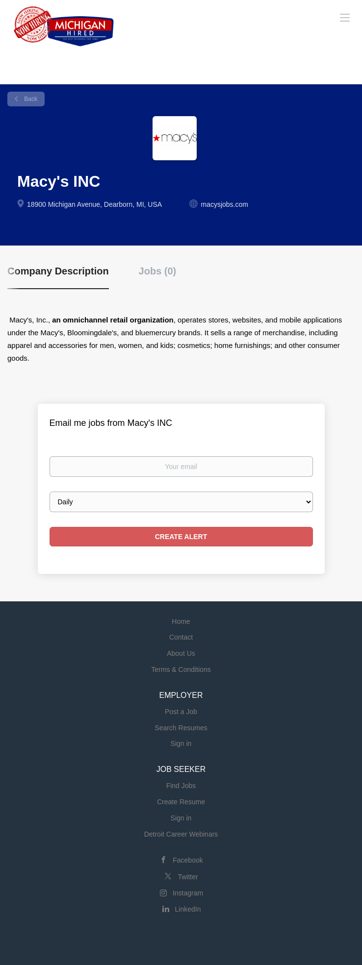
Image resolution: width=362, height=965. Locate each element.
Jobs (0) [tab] (158, 271)
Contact (181, 637)
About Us (181, 653)
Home (181, 621)
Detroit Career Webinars (181, 834)
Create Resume (181, 802)
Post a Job (181, 712)
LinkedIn (188, 909)
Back (30, 99)
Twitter (188, 877)
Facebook (188, 860)
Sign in (181, 743)
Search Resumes (181, 728)
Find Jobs (181, 786)
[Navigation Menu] (345, 17)
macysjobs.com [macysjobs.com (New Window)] (224, 204)
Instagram (188, 893)
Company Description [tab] (58, 271)
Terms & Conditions (180, 669)
